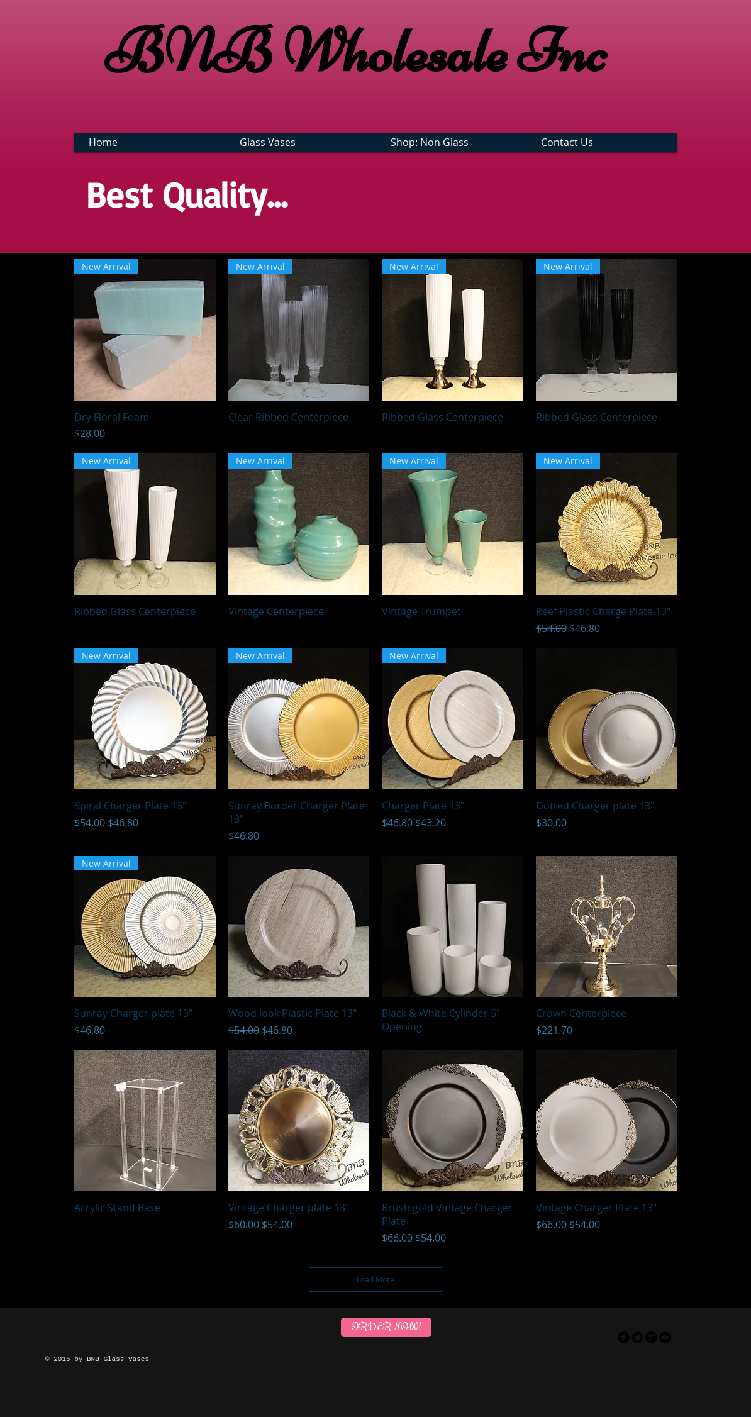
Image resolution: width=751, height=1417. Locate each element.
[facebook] (624, 1337)
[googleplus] (651, 1337)
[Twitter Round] (637, 1337)
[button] (302, 142)
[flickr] (665, 1337)
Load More (375, 1279)
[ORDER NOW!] (386, 1327)
